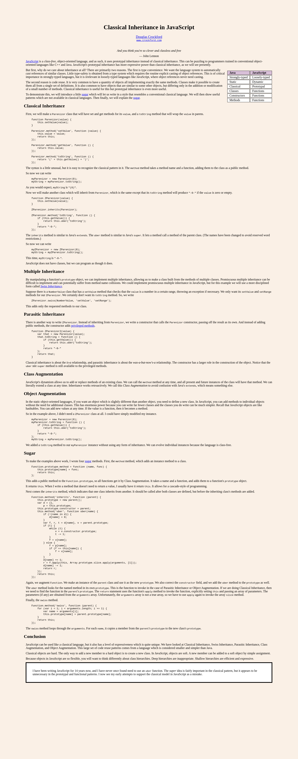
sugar (85, 95)
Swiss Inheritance (51, 305)
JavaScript (32, 61)
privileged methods (83, 345)
